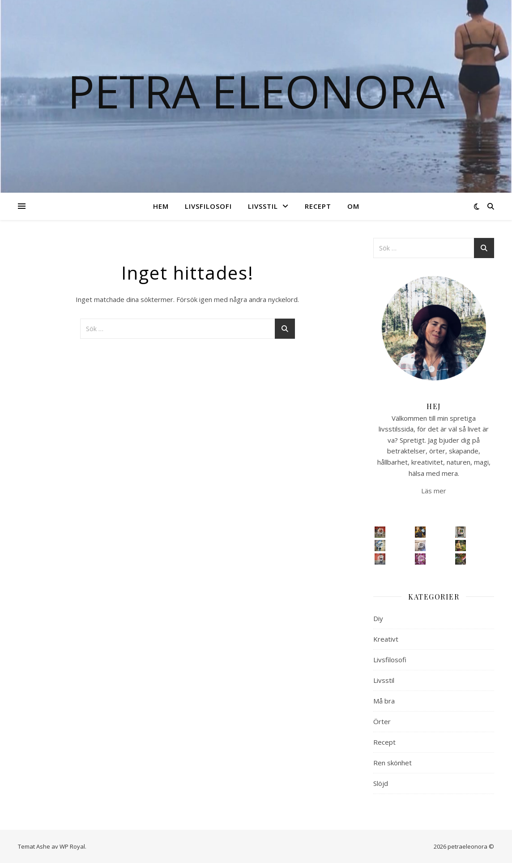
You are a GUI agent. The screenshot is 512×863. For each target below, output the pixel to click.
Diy (378, 618)
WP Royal (72, 846)
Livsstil (263, 206)
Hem (161, 206)
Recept (318, 206)
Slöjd (380, 783)
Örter (382, 721)
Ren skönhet (392, 762)
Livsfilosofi (208, 206)
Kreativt (385, 638)
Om (353, 206)
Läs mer (433, 490)
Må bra (384, 700)
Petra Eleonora (256, 91)
